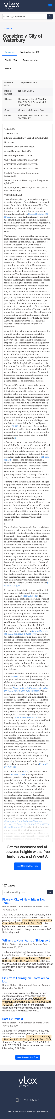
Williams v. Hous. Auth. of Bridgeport (26, 940)
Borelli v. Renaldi (12, 1019)
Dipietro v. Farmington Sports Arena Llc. (25, 979)
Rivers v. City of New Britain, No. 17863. (23, 901)
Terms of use (12, 1112)
